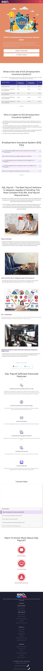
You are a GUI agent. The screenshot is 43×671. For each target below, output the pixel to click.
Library (21, 620)
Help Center (21, 608)
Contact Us (21, 648)
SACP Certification (21, 623)
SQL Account (21, 605)
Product (21, 627)
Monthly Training (21, 638)
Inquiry (21, 631)
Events (21, 636)
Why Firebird (21, 657)
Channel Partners (21, 653)
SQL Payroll (21, 612)
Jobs (21, 650)
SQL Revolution (21, 640)
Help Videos (21, 610)
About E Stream (21, 646)
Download (21, 629)
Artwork (21, 655)
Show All (21, 106)
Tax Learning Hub (21, 618)
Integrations (21, 633)
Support (21, 603)
